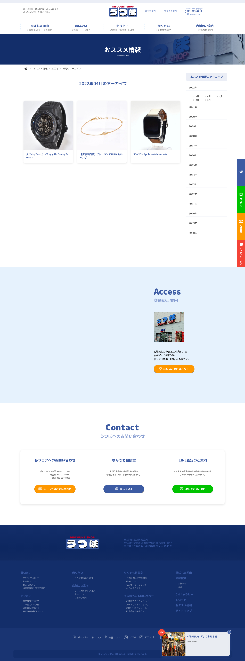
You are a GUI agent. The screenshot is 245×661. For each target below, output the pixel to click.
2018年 (193, 136)
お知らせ (181, 600)
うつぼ (130, 637)
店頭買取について (31, 601)
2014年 (193, 174)
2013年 (193, 184)
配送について (29, 584)
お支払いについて (31, 581)
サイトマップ (184, 611)
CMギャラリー (184, 594)
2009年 (193, 223)
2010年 (193, 213)
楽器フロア (80, 594)
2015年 (193, 165)
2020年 (193, 116)
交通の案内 (171, 11)
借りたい (77, 573)
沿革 (180, 586)
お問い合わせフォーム (136, 607)
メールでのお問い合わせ (54, 489)
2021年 (193, 107)
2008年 (193, 232)
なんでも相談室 (133, 573)
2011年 (193, 203)
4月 (209, 96)
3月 (221, 96)
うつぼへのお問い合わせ (139, 596)
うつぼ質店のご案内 (84, 578)
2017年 (193, 145)
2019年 (193, 126)
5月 (197, 96)
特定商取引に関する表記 (34, 588)
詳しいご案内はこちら (174, 368)
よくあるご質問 (133, 588)
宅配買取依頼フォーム (33, 611)
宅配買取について (31, 607)
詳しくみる (124, 489)
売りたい (25, 596)
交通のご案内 (81, 597)
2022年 (55, 68)
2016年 (193, 155)
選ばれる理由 (184, 573)
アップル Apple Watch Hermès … (151, 154)
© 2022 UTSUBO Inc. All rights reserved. (122, 654)
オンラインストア (31, 578)
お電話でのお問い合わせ (137, 601)
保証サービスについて (136, 584)
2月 (197, 100)
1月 (209, 100)
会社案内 (151, 11)
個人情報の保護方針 (135, 611)
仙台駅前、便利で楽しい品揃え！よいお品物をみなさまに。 (41, 10)
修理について (132, 581)
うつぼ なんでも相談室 (136, 578)
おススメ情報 (40, 68)
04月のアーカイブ (71, 68)
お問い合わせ (195, 14)
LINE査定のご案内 (193, 489)
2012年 (193, 194)
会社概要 (181, 578)
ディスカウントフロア (85, 591)
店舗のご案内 (80, 585)
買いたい (25, 573)
